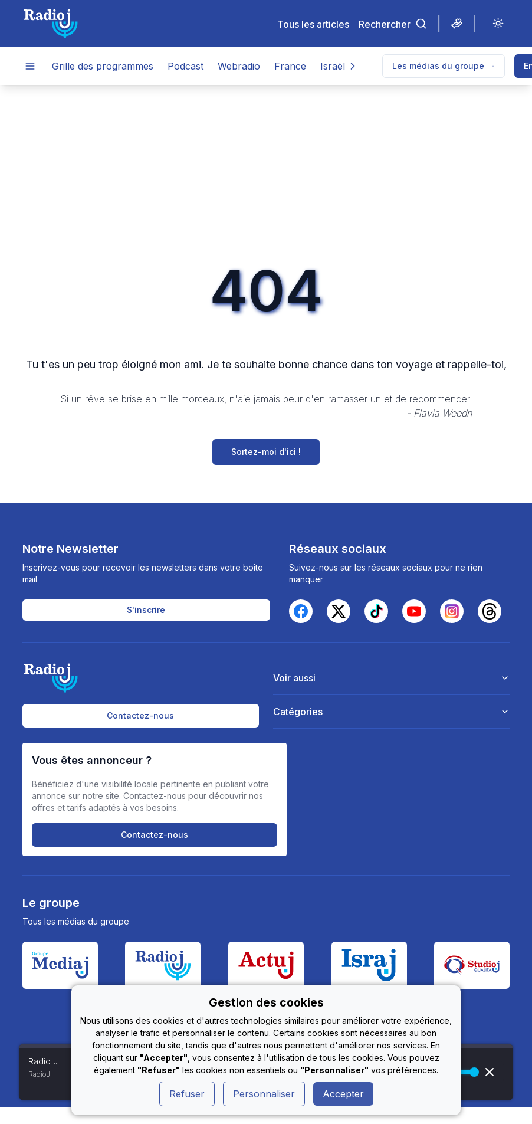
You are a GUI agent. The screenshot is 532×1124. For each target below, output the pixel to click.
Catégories (391, 711)
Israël (332, 66)
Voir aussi (391, 678)
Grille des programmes (102, 66)
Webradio (239, 66)
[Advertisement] (266, 173)
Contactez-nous (140, 715)
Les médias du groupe (443, 66)
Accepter (343, 1094)
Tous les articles (313, 24)
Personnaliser (264, 1094)
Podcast (185, 66)
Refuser (187, 1094)
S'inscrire (146, 610)
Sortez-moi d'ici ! (266, 452)
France (290, 66)
